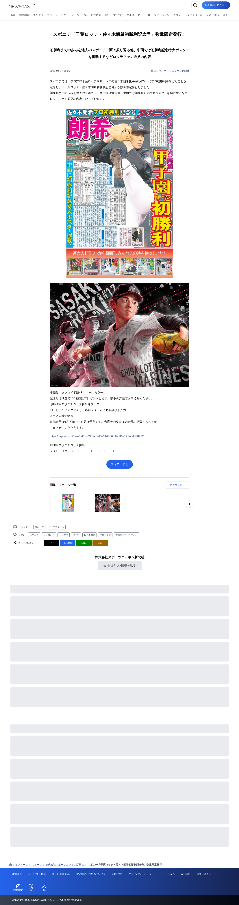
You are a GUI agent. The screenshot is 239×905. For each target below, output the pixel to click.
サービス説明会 (61, 874)
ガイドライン (167, 874)
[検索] (195, 5)
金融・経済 (212, 15)
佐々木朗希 (89, 534)
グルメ (130, 15)
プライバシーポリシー (141, 874)
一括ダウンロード (177, 485)
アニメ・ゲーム (70, 15)
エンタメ (38, 15)
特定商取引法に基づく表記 (91, 874)
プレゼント (48, 534)
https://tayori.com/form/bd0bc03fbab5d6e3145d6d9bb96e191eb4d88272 (97, 436)
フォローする (119, 464)
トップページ (18, 864)
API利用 (185, 874)
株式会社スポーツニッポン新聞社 (170, 70)
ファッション (161, 15)
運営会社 (17, 874)
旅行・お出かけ (114, 15)
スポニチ (34, 534)
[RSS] (44, 887)
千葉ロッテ (105, 534)
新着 (13, 15)
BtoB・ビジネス (92, 15)
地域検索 (24, 15)
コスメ (177, 15)
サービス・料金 (37, 874)
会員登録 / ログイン (216, 5)
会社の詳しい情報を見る (119, 565)
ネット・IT (144, 15)
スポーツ (52, 15)
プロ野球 (63, 534)
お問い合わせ (204, 874)
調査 (225, 15)
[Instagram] (18, 887)
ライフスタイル (194, 15)
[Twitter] (31, 887)
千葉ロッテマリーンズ (127, 534)
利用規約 (117, 874)
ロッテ (76, 534)
